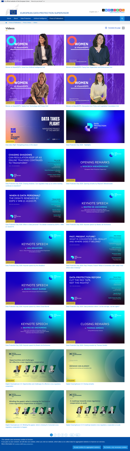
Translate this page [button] (114, 28)
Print (123, 28)
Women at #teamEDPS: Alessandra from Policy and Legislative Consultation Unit (92, 106)
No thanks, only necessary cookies (115, 447)
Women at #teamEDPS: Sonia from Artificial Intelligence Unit (25, 67)
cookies (17, 444)
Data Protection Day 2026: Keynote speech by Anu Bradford (25, 265)
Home (9, 18)
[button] (106, 28)
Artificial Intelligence (40, 18)
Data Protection (26, 18)
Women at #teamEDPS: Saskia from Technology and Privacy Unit (27, 106)
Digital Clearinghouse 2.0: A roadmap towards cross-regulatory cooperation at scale (93, 425)
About (16, 18)
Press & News (27, 22)
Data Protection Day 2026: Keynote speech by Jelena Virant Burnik (27, 306)
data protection (28, 444)
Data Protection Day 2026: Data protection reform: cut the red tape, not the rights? (93, 306)
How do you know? (38, 1)
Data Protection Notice (117, 12)
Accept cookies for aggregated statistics (87, 447)
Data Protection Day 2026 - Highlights (78, 145)
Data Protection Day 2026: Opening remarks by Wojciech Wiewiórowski (89, 183)
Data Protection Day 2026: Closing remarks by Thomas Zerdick (86, 345)
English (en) (94, 12)
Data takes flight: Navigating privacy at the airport (22, 145)
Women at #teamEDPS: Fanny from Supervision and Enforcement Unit (89, 67)
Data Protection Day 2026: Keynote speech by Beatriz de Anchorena (88, 224)
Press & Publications (56, 18)
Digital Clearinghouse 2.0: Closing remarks (80, 384)
